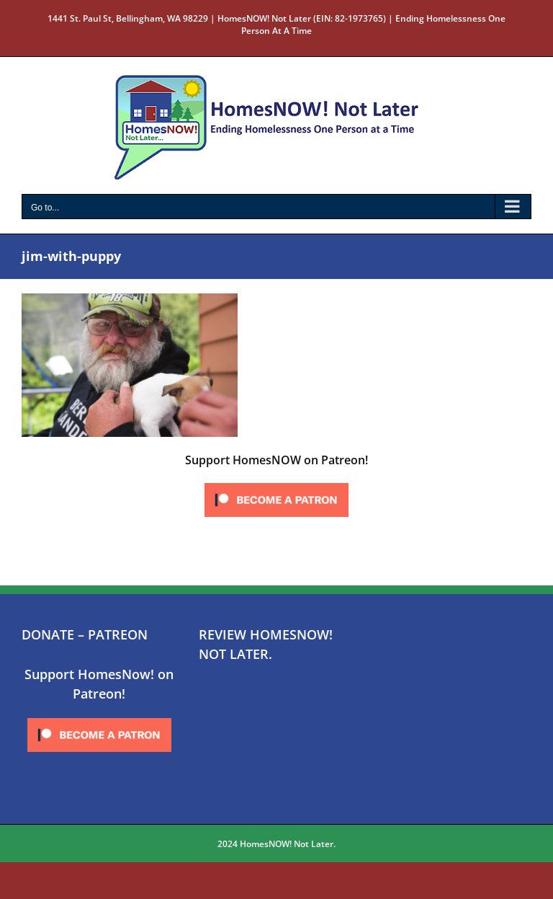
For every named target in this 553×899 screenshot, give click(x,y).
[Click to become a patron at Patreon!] (276, 484)
